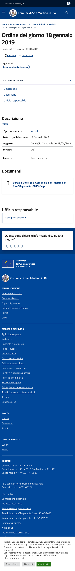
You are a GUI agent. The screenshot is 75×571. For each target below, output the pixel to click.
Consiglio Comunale (15, 217)
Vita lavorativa (9, 402)
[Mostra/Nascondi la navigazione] (3, 12)
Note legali (7, 527)
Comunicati (7, 423)
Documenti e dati (10, 298)
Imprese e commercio (12, 377)
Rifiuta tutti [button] (28, 564)
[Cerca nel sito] (66, 13)
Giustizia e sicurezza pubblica (16, 373)
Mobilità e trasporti (11, 382)
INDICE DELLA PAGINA (37, 80)
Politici (5, 313)
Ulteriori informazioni (14, 558)
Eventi (5, 449)
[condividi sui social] (9, 55)
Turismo (5, 397)
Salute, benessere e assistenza (17, 387)
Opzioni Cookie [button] (12, 564)
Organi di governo (11, 303)
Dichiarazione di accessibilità (16, 532)
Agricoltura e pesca (11, 334)
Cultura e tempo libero (13, 363)
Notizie (5, 418)
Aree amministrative (12, 293)
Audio (5, 123)
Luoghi (5, 444)
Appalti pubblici (9, 348)
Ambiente (7, 339)
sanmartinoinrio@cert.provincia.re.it (25, 483)
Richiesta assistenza (12, 503)
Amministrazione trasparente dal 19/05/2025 (25, 518)
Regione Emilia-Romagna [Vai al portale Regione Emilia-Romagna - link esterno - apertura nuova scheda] (14, 3)
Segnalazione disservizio (14, 499)
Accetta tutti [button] (43, 564)
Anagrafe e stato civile (13, 344)
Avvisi (5, 428)
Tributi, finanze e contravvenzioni (18, 392)
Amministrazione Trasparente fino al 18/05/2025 (26, 513)
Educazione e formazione (14, 368)
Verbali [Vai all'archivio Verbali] (34, 131)
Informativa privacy (11, 523)
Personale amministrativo (15, 308)
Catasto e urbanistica (12, 358)
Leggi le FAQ (8, 494)
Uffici (4, 317)
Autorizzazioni (9, 353)
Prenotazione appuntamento (16, 508)
